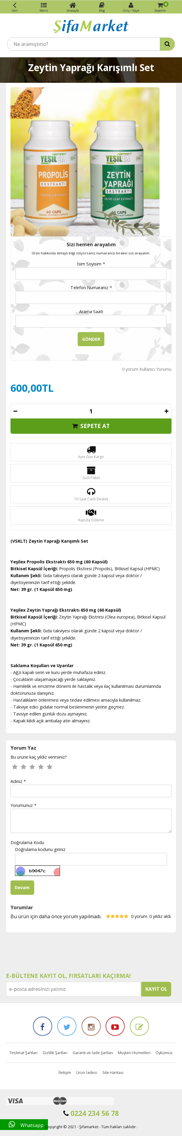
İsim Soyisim (91, 264)
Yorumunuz (23, 805)
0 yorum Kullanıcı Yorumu (147, 369)
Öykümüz (164, 1052)
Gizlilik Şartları (55, 1052)
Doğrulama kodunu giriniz (40, 849)
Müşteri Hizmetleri (134, 1052)
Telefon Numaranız (91, 287)
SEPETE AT (91, 426)
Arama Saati (91, 311)
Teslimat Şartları (23, 1052)
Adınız (18, 781)
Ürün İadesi (86, 1072)
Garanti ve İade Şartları (93, 1052)
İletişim (64, 1072)
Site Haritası (113, 1072)
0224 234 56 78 (91, 1113)
